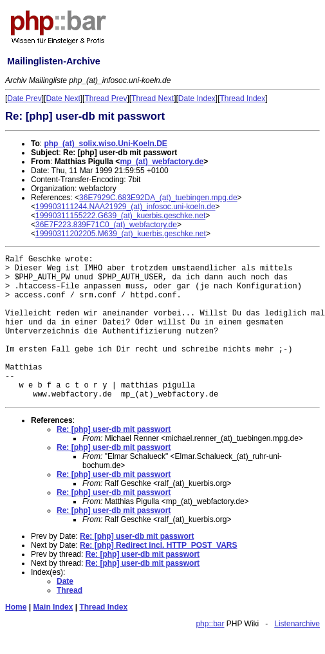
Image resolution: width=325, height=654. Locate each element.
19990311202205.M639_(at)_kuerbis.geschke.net (120, 233)
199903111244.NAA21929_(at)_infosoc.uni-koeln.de (125, 206)
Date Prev (24, 98)
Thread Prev (105, 98)
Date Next (63, 98)
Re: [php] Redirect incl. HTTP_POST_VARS (158, 545)
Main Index (53, 607)
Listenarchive (297, 623)
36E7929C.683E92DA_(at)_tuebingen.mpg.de (158, 197)
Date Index (197, 98)
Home (15, 607)
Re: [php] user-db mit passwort (114, 429)
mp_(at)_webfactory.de (161, 161)
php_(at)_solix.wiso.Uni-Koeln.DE (105, 143)
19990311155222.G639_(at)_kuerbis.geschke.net (120, 215)
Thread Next (152, 98)
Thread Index (243, 98)
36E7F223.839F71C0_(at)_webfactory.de (106, 224)
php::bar (210, 623)
